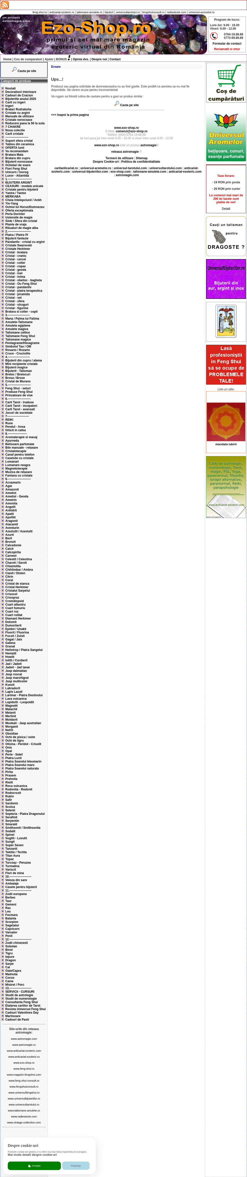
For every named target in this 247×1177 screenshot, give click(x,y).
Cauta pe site (26, 71)
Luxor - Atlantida (17, 175)
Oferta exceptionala (19, 210)
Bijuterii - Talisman (18, 371)
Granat (10, 646)
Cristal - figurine (16, 308)
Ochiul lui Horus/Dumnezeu (24, 207)
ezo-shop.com (121, 171)
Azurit (9, 535)
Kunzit (9, 685)
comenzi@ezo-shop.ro (131, 131)
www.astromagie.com (24, 1038)
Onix (8, 747)
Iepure (9, 957)
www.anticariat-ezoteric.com (24, 1050)
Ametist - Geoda (16, 496)
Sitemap (142, 158)
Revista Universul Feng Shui (25, 1009)
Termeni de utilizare (120, 158)
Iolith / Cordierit (16, 660)
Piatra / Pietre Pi (16, 235)
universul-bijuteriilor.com (90, 171)
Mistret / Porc (14, 984)
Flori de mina (14, 873)
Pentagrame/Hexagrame (22, 343)
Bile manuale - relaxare (21, 447)
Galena (10, 643)
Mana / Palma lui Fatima (22, 318)
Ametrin (10, 500)
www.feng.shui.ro (23, 1068)
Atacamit (11, 524)
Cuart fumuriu (15, 608)
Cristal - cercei (15, 259)
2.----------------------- (18, 231)
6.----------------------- (18, 399)
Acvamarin (12, 482)
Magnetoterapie (16, 468)
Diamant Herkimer (18, 618)
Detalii (226, 208)
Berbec (10, 897)
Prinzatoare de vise (18, 395)
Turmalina (12, 866)
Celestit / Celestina (18, 559)
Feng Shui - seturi (17, 388)
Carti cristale (14, 134)
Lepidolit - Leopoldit (19, 702)
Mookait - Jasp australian (23, 723)
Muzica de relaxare (18, 472)
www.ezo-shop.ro (23, 1062)
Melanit (10, 712)
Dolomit (10, 622)
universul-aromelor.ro (201, 12)
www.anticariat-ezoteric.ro (24, 1056)
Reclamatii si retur (227, 49)
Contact (115, 59)
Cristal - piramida (17, 294)
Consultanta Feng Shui (21, 1002)
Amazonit (12, 489)
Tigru (9, 953)
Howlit (9, 657)
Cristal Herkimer (16, 587)
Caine (9, 981)
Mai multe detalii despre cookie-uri (32, 1155)
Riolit (9, 782)
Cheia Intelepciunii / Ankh (23, 200)
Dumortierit (13, 625)
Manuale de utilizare (19, 116)
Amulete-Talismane (18, 322)
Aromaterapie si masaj (21, 437)
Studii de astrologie (19, 995)
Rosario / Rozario (17, 350)
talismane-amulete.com (149, 171)
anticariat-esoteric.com (185, 171)
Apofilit (10, 517)
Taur (8, 901)
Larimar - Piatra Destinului (23, 695)
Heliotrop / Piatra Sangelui (23, 650)
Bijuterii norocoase (18, 161)
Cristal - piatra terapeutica (23, 290)
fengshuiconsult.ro (153, 12)
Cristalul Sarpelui (17, 590)
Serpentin (12, 821)
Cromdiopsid (14, 601)
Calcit (9, 549)
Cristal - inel (13, 273)
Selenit (10, 810)
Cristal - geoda (15, 270)
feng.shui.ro (40, 12)
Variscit (10, 869)
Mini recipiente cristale (21, 364)
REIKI (9, 419)
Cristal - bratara (16, 252)
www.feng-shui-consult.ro (24, 1080)
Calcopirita (13, 552)
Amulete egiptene (17, 325)
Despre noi (99, 59)
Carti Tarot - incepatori (21, 406)
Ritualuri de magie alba (21, 228)
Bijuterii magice (16, 367)
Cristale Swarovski (18, 245)
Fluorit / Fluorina (17, 632)
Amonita (11, 503)
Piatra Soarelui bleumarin (23, 761)
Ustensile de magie (18, 217)
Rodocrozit (13, 793)
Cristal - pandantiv (18, 287)
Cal (7, 967)
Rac (8, 908)
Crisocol (11, 594)
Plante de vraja (15, 224)
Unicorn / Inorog (16, 172)
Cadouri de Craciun (19, 95)
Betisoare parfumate (19, 444)
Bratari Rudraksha (18, 109)
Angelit (10, 507)
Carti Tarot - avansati (20, 409)
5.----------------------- (18, 385)
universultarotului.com (165, 168)
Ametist (10, 493)
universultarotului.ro (128, 12)
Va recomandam (16, 151)
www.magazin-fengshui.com (24, 1074)
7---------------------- (17, 416)
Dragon (10, 960)
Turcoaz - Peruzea (18, 862)
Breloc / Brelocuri (17, 374)
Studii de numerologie (21, 998)
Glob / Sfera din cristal (21, 221)
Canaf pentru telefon (19, 454)
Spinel (9, 834)
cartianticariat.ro (66, 168)
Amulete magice (16, 329)
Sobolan (11, 946)
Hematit (10, 653)
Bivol (8, 950)
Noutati (10, 88)
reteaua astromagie (125, 151)
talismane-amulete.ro (89, 12)
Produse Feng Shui (18, 392)
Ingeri (9, 106)
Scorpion (11, 922)
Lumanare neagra (17, 465)
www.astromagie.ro (24, 1044)
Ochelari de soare (17, 165)
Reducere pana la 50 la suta (24, 123)
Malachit (11, 709)
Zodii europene (16, 894)
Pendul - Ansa (15, 426)
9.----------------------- (18, 479)
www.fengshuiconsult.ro (23, 1086)
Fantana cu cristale (18, 475)
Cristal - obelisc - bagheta (23, 280)
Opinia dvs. (81, 59)
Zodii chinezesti (16, 943)
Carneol (10, 555)
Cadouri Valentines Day (21, 1012)
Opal (8, 751)
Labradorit (12, 688)
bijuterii (109, 12)
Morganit (11, 726)
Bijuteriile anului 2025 (20, 99)
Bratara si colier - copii (21, 311)
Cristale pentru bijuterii (21, 189)
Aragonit (11, 521)
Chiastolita (12, 566)
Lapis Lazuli (13, 691)
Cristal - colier (15, 263)
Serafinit (11, 817)
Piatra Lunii (13, 758)
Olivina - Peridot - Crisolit (23, 744)
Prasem (10, 775)
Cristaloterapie (15, 451)
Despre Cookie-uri (106, 161)
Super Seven (14, 845)
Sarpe (9, 964)
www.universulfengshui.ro (24, 1092)
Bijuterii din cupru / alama (23, 360)
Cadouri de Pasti (17, 1019)
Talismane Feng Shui (20, 336)
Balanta (10, 918)
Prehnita (11, 779)
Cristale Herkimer (17, 249)
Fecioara (11, 915)
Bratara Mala (14, 154)
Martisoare (12, 1016)
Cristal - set (13, 297)
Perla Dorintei (15, 214)
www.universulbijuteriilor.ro (24, 1098)
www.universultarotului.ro (24, 1104)
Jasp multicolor (16, 681)
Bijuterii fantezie (16, 238)
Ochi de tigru (14, 740)
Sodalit (10, 831)
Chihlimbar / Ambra (19, 569)
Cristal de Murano (17, 381)
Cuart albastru (15, 604)
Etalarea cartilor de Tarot (22, 1005)
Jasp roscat (13, 674)
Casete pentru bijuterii (21, 887)
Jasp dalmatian (16, 671)
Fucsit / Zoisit (14, 636)
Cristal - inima (15, 276)
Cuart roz (11, 611)
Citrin (9, 576)
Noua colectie (15, 130)
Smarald (11, 824)
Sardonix (11, 803)
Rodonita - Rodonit (18, 789)
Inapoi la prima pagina (72, 115)
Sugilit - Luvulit (16, 838)
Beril (8, 538)
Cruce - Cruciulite (17, 353)
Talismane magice (18, 339)
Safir (8, 800)
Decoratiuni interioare (20, 92)
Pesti (8, 936)
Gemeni (10, 904)
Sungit (9, 841)
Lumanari (12, 461)
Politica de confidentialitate (140, 161)
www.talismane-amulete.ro (24, 1110)
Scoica (10, 807)
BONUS (61, 59)
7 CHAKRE (12, 127)
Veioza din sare (16, 880)
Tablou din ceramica (19, 144)
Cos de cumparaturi (28, 59)
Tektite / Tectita (16, 852)
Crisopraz (12, 597)
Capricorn (12, 929)
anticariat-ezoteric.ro (61, 12)
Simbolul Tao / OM (18, 346)
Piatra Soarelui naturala (22, 768)
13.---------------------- (18, 988)
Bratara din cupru (17, 158)
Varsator (11, 932)
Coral (9, 580)
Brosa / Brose (15, 378)
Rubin (9, 796)
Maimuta (11, 974)
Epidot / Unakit (15, 629)
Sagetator (12, 925)
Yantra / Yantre (15, 193)
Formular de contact (227, 43)
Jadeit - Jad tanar (17, 667)
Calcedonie (13, 545)
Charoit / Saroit (16, 562)
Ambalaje (11, 883)
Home (6, 59)
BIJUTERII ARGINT (18, 182)
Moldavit (11, 719)
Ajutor (49, 59)
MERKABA (12, 196)
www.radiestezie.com (24, 1116)
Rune (9, 423)
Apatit (9, 514)
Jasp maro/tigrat (16, 678)
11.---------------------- (18, 890)
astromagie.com (127, 175)
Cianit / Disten (15, 573)
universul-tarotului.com (130, 168)
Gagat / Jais (13, 639)
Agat (8, 486)
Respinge (76, 1165)
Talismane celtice (17, 332)
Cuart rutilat (13, 615)
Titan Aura (12, 855)
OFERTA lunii (14, 147)
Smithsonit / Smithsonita (22, 828)
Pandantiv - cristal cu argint (24, 242)
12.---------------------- (18, 939)
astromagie (148, 145)
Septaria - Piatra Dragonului (25, 814)
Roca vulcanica (16, 786)
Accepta (34, 1165)
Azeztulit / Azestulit (18, 531)
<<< (53, 115)
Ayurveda (12, 440)
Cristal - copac (15, 266)
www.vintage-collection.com (24, 1122)
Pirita (9, 772)
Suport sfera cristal (18, 140)
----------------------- (16, 137)
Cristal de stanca (17, 583)
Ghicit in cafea (15, 430)
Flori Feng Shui (16, 168)
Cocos (9, 977)
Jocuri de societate (18, 413)
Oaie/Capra (13, 970)
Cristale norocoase (18, 120)
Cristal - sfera (14, 301)
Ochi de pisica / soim (20, 737)
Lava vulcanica (15, 698)
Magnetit (11, 705)
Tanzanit (11, 848)
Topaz (9, 859)
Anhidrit (11, 510)
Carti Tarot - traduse (19, 402)
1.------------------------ (18, 179)
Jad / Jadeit (13, 664)
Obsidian (11, 733)
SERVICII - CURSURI (19, 991)
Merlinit (10, 716)
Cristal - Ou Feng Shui (21, 283)
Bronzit (10, 542)
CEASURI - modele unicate (24, 186)
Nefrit (9, 730)
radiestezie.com (176, 12)
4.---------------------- (17, 357)
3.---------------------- (17, 315)
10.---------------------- (18, 876)
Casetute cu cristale (19, 458)
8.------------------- (16, 433)
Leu (7, 911)
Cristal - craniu (15, 256)
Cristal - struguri (16, 304)
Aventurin (12, 528)
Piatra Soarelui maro (19, 765)
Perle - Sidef (13, 754)
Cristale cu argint (17, 113)
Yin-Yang (11, 203)
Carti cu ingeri (15, 102)
